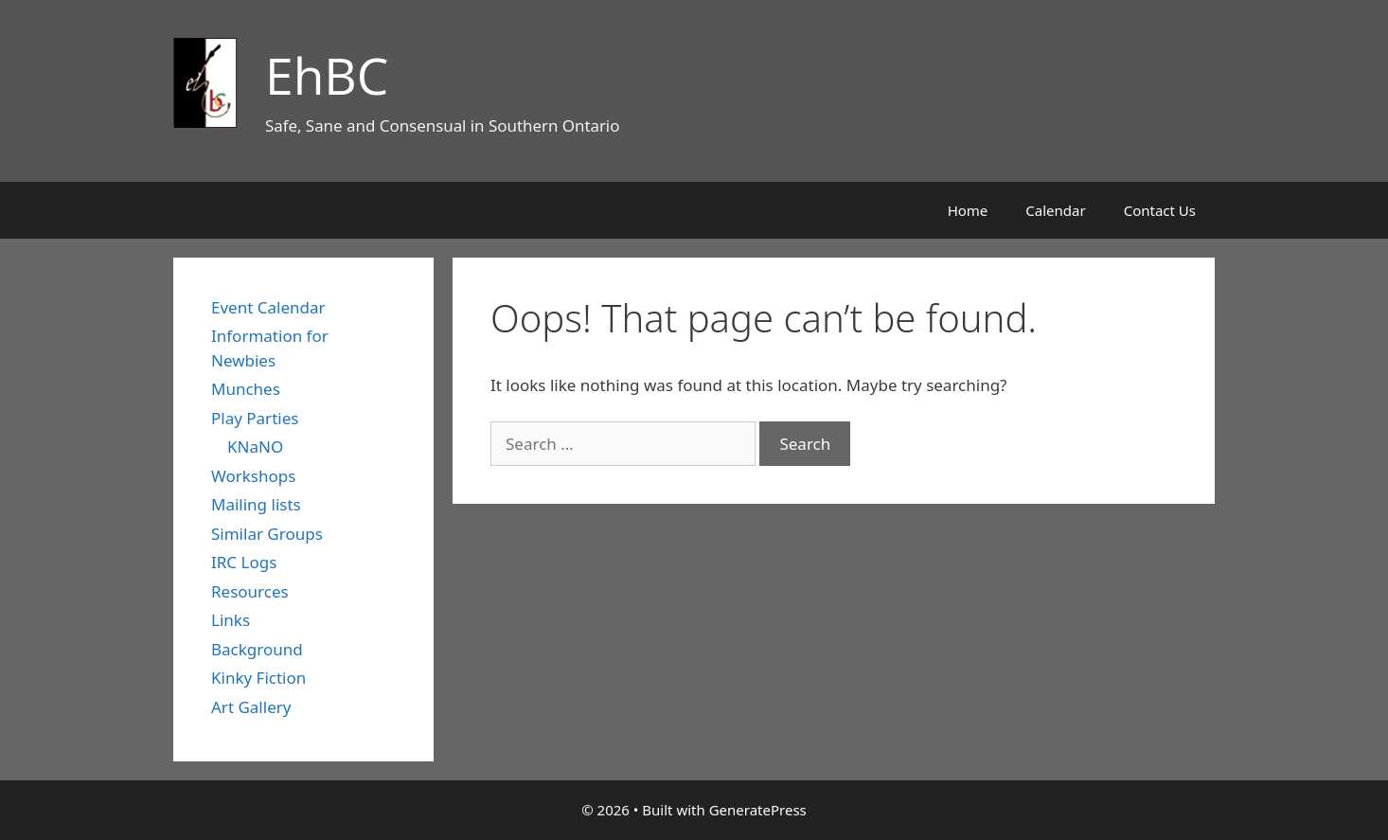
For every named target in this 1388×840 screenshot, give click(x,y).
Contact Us (1160, 210)
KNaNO (255, 446)
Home (968, 210)
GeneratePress (758, 809)
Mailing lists (256, 504)
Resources (250, 591)
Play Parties (254, 418)
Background (257, 649)
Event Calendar (268, 307)
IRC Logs (243, 562)
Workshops (253, 476)
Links (230, 620)
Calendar (1055, 210)
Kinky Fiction (258, 677)
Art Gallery (251, 707)
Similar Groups (267, 534)
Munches (245, 389)
